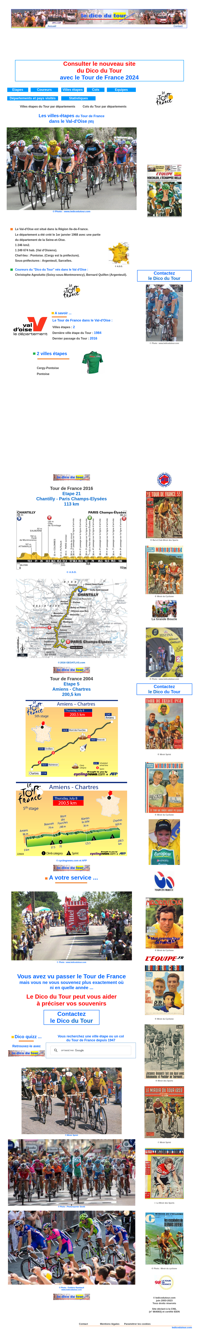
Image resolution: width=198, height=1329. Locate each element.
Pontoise (36, 255)
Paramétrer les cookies (137, 1323)
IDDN (177, 1311)
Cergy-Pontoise (48, 368)
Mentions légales (110, 1323)
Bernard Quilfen (97, 274)
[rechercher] (90, 1050)
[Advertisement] (99, 42)
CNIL (173, 1308)
